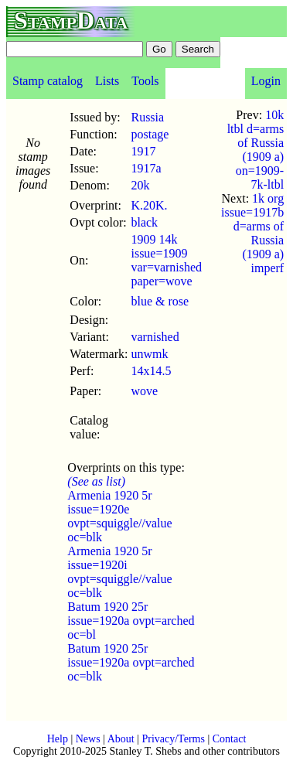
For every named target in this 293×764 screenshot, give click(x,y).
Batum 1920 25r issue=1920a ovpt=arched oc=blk (130, 662)
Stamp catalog (47, 80)
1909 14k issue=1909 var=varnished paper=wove (166, 260)
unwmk (149, 353)
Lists (107, 80)
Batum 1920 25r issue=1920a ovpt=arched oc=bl (130, 620)
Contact (230, 739)
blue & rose (160, 301)
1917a (146, 168)
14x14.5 (151, 370)
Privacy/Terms (172, 739)
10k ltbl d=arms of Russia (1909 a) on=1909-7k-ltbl (255, 149)
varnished (155, 336)
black (144, 222)
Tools (144, 80)
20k (140, 185)
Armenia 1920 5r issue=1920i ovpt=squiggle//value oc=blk (119, 571)
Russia (147, 117)
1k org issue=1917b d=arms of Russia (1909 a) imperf (252, 233)
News (88, 739)
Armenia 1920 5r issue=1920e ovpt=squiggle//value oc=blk (119, 516)
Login (266, 80)
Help (57, 739)
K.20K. (149, 205)
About (121, 739)
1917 (143, 151)
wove (144, 390)
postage (150, 134)
